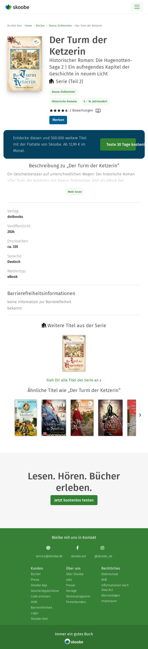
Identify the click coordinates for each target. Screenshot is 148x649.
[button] (140, 415)
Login (34, 613)
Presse (70, 585)
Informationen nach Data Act (115, 587)
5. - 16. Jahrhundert (95, 101)
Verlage (71, 591)
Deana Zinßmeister (60, 25)
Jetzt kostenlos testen (74, 500)
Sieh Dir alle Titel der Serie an (74, 380)
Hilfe (34, 602)
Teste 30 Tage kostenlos (121, 144)
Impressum (109, 601)
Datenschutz (109, 574)
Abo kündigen (110, 595)
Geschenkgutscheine (44, 591)
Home (28, 25)
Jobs (69, 579)
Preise (35, 579)
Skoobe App (39, 585)
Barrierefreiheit (41, 607)
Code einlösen (40, 596)
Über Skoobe (75, 574)
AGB (104, 579)
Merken (58, 120)
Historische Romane (64, 101)
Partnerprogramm (78, 596)
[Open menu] (137, 6)
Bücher (40, 25)
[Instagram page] (103, 552)
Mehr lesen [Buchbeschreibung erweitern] (75, 192)
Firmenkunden (76, 602)
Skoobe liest (39, 619)
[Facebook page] (78, 552)
